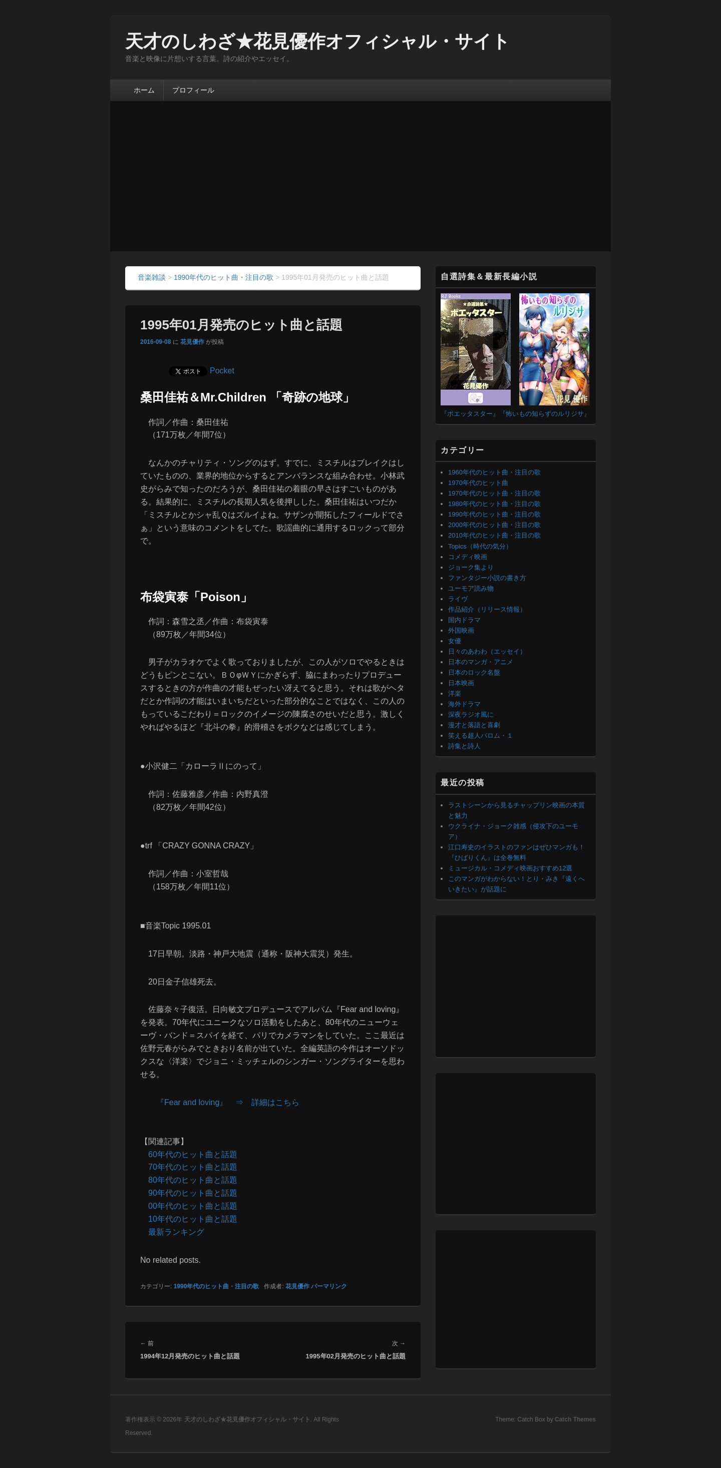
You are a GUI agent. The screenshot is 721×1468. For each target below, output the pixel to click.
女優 (454, 641)
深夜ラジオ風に (471, 714)
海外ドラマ (464, 704)
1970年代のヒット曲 (478, 482)
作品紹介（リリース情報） (487, 609)
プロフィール (193, 90)
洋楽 (454, 693)
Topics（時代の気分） (480, 546)
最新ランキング (176, 1232)
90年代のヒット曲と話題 (192, 1193)
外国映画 (461, 630)
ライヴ (458, 599)
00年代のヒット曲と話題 (192, 1206)
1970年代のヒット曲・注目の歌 (494, 493)
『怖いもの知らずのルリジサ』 (544, 413)
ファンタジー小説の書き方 (487, 578)
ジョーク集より (471, 567)
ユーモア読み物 (471, 588)
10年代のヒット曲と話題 (192, 1219)
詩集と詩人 (464, 746)
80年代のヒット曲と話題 (192, 1180)
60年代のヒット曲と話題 (192, 1154)
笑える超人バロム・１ (480, 735)
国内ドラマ (464, 620)
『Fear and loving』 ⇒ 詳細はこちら (227, 1102)
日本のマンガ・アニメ (480, 662)
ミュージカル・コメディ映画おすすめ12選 (510, 868)
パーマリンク (329, 1286)
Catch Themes (575, 1419)
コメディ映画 (467, 557)
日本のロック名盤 (474, 672)
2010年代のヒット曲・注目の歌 (494, 535)
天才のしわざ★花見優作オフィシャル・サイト (317, 41)
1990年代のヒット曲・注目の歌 (216, 1286)
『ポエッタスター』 (470, 413)
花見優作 (192, 341)
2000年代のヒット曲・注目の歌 (494, 525)
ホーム (144, 90)
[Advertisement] (360, 176)
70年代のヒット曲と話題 (192, 1167)
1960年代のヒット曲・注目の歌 (494, 472)
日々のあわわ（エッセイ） (487, 651)
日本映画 (461, 683)
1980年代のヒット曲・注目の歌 (494, 504)
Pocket (222, 370)
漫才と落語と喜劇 (474, 725)
